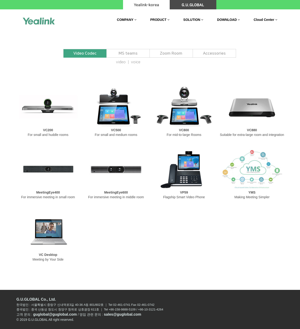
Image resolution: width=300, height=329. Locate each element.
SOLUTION (193, 20)
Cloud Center (265, 20)
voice (135, 62)
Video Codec (85, 53)
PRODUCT (159, 20)
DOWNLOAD (228, 20)
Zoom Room (171, 53)
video (121, 62)
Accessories (214, 53)
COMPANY (126, 20)
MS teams (128, 53)
